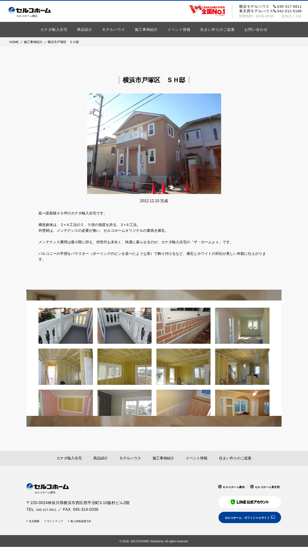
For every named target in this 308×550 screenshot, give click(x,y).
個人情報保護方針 (91, 524)
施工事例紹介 (146, 29)
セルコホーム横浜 (224, 487)
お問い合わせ (256, 29)
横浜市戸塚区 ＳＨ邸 (63, 42)
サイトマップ (60, 524)
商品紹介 (84, 29)
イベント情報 (179, 29)
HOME (14, 42)
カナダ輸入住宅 (53, 29)
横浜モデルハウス (270, 6)
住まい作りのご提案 (217, 29)
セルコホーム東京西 (264, 487)
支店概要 (36, 524)
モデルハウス (113, 29)
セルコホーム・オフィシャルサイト (241, 520)
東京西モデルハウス (270, 11)
